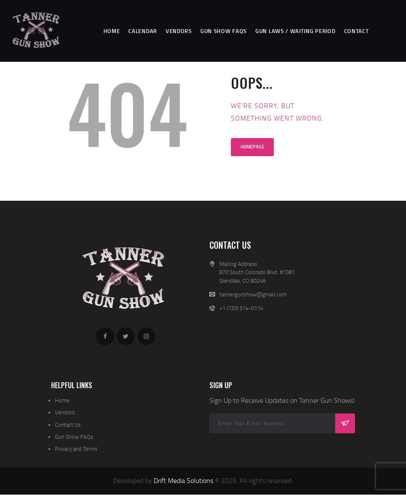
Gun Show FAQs (74, 437)
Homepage (252, 146)
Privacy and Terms (76, 449)
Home (62, 400)
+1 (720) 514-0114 (241, 308)
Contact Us (68, 425)
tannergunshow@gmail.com (253, 294)
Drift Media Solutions (183, 480)
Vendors (65, 412)
